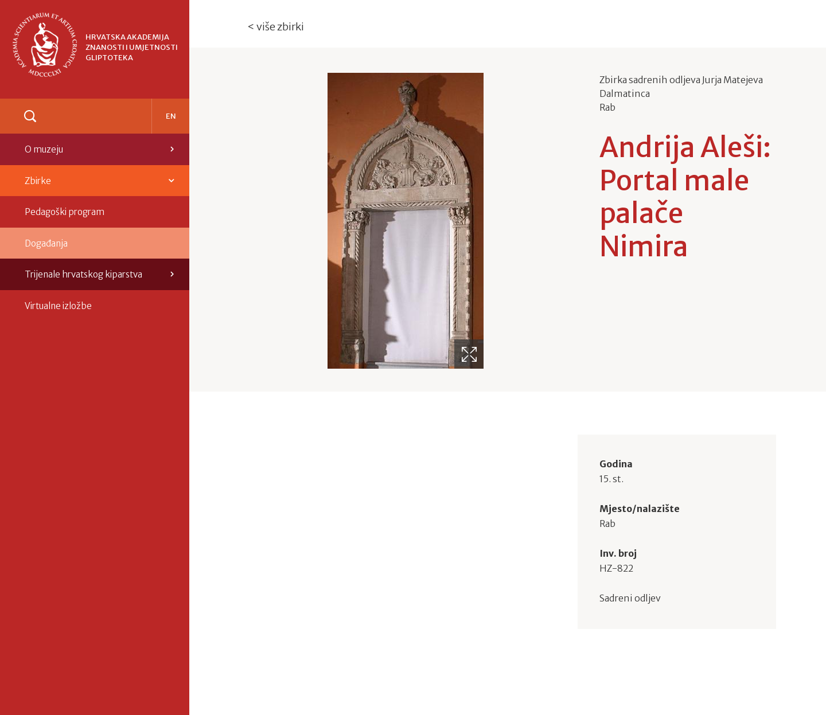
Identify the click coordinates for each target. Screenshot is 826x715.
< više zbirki (276, 26)
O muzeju (44, 149)
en (171, 116)
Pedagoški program (64, 211)
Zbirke (38, 180)
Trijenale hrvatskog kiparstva (83, 274)
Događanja (46, 243)
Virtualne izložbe (58, 305)
